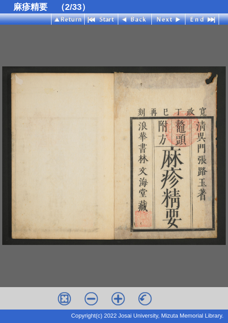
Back (135, 19)
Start (101, 19)
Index (68, 19)
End (202, 19)
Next (168, 19)
